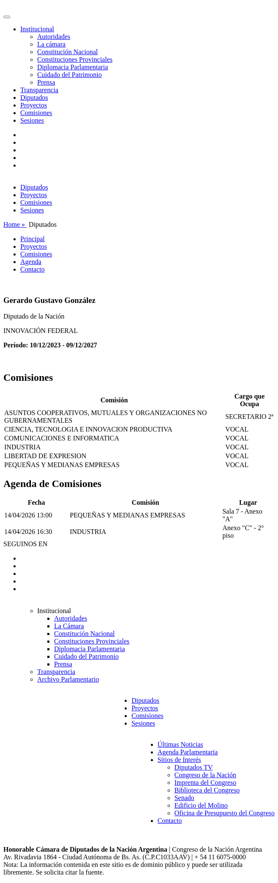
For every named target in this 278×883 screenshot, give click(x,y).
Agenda (30, 261)
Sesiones (32, 120)
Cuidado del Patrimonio (69, 74)
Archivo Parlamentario (68, 679)
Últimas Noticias (180, 744)
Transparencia (39, 90)
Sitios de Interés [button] (179, 759)
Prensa (46, 82)
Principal (32, 238)
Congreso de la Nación (205, 774)
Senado (184, 797)
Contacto (32, 269)
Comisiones (36, 112)
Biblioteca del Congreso (207, 790)
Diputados (34, 97)
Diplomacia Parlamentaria (72, 67)
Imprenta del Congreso (205, 782)
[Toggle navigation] (6, 17)
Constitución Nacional (67, 51)
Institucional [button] (37, 29)
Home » (15, 224)
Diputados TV (193, 767)
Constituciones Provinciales (74, 59)
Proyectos (33, 105)
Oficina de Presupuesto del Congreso (224, 813)
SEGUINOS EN (25, 543)
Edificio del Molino (201, 805)
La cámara (51, 44)
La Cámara (69, 626)
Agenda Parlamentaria (188, 752)
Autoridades (53, 36)
